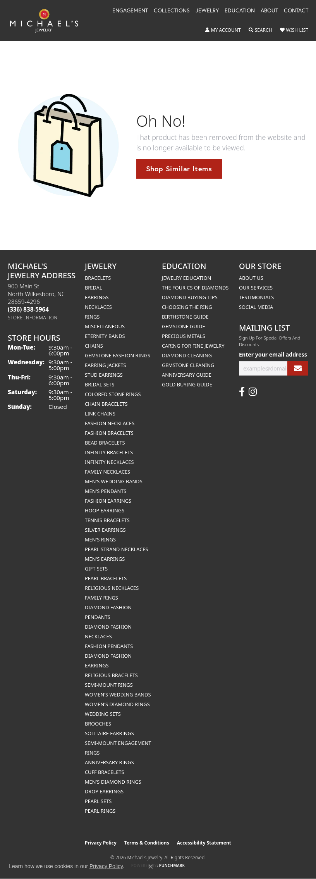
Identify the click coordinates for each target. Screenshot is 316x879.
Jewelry (207, 11)
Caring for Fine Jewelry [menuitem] (193, 345)
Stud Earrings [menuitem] (104, 374)
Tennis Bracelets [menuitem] (107, 520)
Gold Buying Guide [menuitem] (187, 384)
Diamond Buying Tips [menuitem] (190, 297)
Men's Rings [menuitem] (100, 539)
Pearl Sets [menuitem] (98, 801)
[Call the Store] (28, 309)
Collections (172, 11)
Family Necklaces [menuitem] (107, 471)
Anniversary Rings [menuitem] (109, 762)
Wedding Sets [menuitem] (103, 713)
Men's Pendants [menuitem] (105, 491)
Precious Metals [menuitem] (183, 336)
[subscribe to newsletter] (297, 368)
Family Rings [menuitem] (101, 597)
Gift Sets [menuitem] (96, 568)
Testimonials (256, 297)
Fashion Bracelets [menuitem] (109, 432)
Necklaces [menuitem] (98, 306)
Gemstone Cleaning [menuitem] (188, 365)
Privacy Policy (101, 842)
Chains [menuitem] (94, 345)
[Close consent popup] (150, 866)
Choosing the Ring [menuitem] (187, 306)
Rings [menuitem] (92, 316)
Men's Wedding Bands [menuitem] (114, 481)
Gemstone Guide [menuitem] (183, 326)
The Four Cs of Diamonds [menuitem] (195, 287)
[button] (223, 30)
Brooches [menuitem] (98, 723)
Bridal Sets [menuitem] (99, 384)
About (269, 11)
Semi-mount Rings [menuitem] (109, 684)
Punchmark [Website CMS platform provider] (172, 865)
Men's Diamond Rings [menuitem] (113, 781)
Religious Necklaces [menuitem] (112, 587)
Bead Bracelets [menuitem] (105, 442)
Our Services (256, 287)
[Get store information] (33, 317)
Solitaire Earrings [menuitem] (109, 733)
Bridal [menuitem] (93, 287)
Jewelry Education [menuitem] (186, 277)
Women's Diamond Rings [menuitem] (117, 704)
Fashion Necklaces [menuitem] (109, 423)
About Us (251, 277)
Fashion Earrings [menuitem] (108, 500)
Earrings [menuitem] (97, 297)
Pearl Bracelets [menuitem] (106, 578)
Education (240, 11)
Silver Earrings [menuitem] (105, 529)
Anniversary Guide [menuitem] (186, 374)
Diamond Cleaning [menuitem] (187, 355)
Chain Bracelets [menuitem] (106, 403)
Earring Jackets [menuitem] (105, 365)
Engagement (130, 11)
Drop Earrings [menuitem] (104, 791)
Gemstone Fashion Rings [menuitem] (117, 355)
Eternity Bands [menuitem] (105, 336)
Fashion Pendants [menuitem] (109, 646)
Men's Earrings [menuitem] (105, 558)
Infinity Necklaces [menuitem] (109, 461)
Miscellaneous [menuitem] (105, 326)
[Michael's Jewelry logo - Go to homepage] (48, 20)
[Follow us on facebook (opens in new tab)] (242, 391)
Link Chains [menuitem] (100, 413)
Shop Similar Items (179, 168)
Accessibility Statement (204, 842)
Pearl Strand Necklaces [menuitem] (116, 549)
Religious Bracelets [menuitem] (111, 675)
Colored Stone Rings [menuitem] (113, 394)
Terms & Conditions (146, 842)
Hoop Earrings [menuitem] (104, 510)
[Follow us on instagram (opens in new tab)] (253, 391)
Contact (296, 11)
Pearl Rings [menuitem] (100, 810)
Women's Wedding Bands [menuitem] (118, 694)
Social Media (256, 306)
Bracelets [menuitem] (98, 277)
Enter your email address (273, 354)
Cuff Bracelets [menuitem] (104, 772)
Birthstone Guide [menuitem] (185, 316)
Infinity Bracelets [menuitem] (109, 452)
